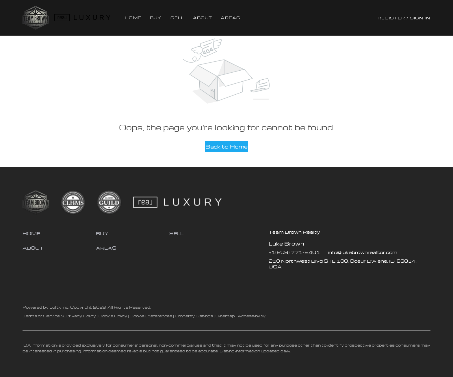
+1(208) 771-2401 (294, 252)
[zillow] (284, 279)
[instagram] (296, 279)
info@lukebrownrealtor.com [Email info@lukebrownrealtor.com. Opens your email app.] (362, 252)
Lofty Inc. (59, 307)
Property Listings (194, 315)
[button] (35, 18)
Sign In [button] (420, 17)
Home (133, 17)
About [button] (202, 17)
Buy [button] (155, 17)
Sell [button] (177, 17)
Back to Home (226, 146)
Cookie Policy (113, 315)
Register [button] (391, 17)
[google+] (319, 279)
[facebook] (273, 279)
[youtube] (307, 279)
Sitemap (225, 315)
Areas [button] (230, 17)
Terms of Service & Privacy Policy (59, 315)
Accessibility (251, 315)
